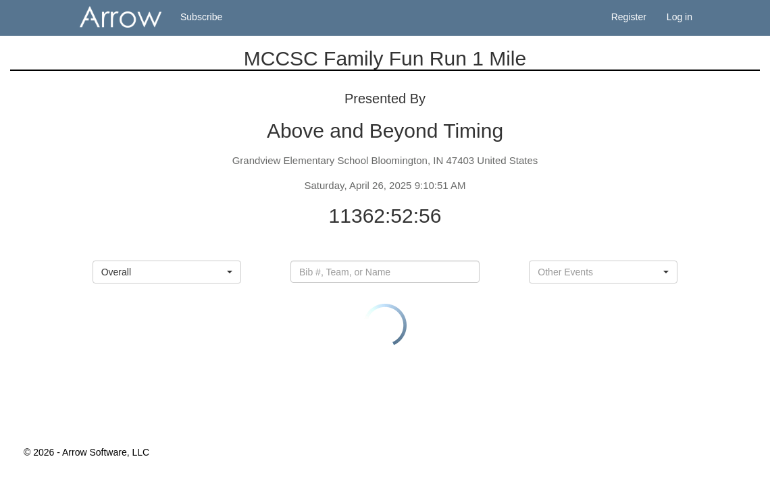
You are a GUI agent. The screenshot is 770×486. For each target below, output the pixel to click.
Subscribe (201, 16)
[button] (167, 272)
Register (628, 16)
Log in (679, 16)
